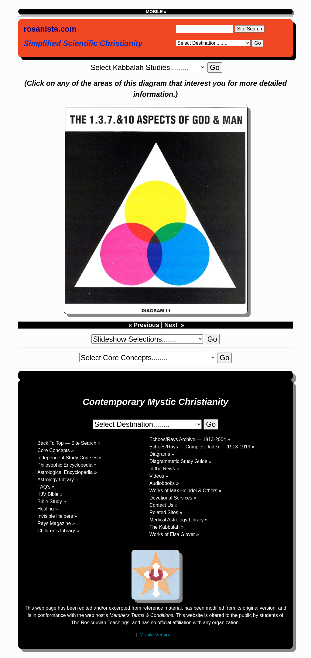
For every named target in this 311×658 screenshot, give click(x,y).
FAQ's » (45, 486)
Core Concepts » (55, 450)
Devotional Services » (173, 497)
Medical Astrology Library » (178, 519)
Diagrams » (161, 454)
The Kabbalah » (166, 527)
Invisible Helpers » (57, 516)
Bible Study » (51, 501)
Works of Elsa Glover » (174, 534)
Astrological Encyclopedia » (67, 472)
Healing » (47, 508)
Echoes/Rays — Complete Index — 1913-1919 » (202, 446)
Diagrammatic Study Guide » (180, 461)
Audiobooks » (164, 483)
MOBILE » (155, 11)
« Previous (143, 325)
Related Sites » (166, 512)
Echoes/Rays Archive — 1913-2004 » (189, 439)
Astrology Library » (57, 479)
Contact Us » (163, 505)
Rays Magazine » (56, 523)
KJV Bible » (50, 494)
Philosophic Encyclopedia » (67, 465)
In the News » (164, 468)
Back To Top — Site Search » (69, 443)
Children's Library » (58, 530)
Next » (174, 325)
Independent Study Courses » (69, 457)
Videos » (158, 476)
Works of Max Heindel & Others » (185, 490)
